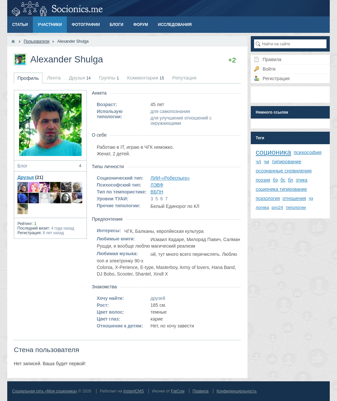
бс (282, 180)
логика (262, 207)
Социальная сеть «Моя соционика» (44, 391)
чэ (311, 198)
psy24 (277, 207)
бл (290, 180)
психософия (308, 152)
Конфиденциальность (237, 391)
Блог (50, 166)
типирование (286, 161)
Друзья (25, 177)
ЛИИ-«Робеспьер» (170, 178)
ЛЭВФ (156, 185)
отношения (294, 198)
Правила (201, 391)
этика (301, 180)
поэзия (263, 180)
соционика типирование (281, 189)
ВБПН (156, 191)
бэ (275, 180)
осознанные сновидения (284, 170)
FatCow (177, 391)
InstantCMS (133, 391)
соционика (273, 152)
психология (268, 198)
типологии (296, 207)
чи (266, 161)
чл (258, 161)
